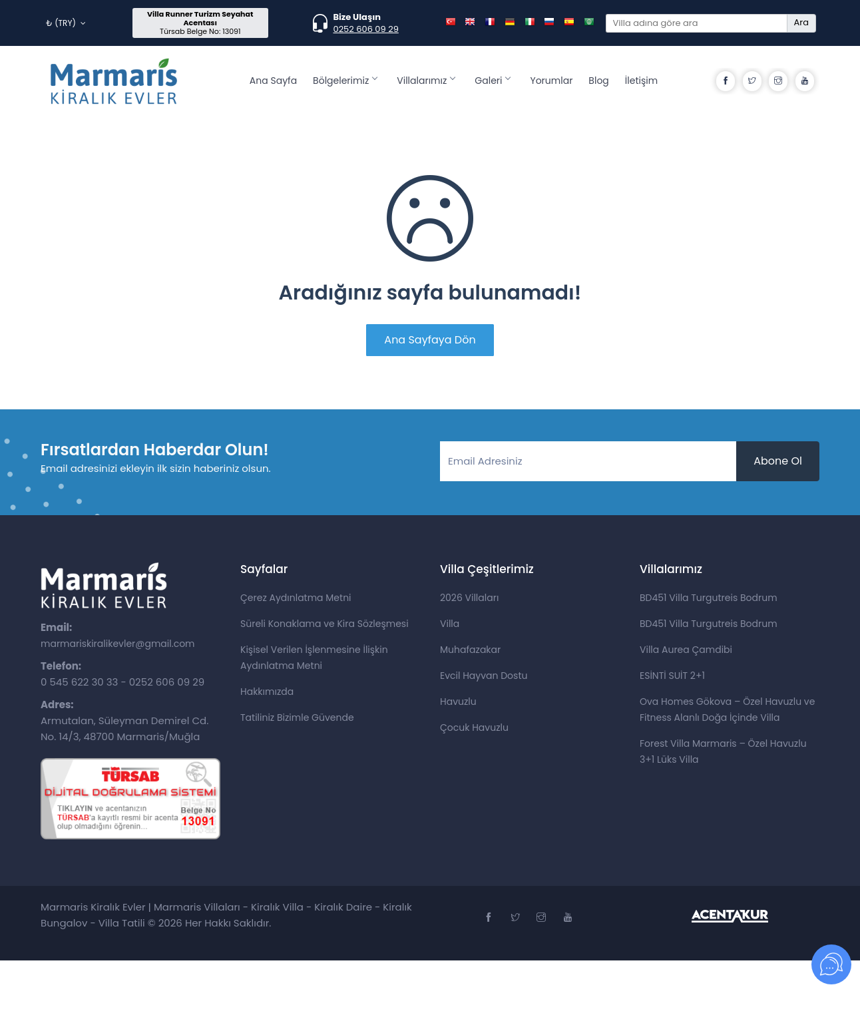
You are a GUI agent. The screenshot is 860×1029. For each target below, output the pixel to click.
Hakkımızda (267, 691)
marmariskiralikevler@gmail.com (118, 643)
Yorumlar (551, 80)
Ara (801, 22)
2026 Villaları (469, 597)
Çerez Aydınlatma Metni (295, 597)
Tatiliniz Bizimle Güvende (297, 717)
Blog (598, 80)
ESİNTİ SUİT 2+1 (672, 675)
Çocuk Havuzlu (474, 727)
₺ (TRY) (66, 23)
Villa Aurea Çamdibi (686, 649)
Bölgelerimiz (345, 80)
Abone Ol (777, 461)
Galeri (492, 80)
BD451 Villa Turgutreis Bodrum (708, 597)
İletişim (641, 80)
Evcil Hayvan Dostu (483, 675)
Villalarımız (426, 80)
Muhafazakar (470, 649)
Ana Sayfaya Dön (429, 339)
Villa (449, 623)
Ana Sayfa (273, 80)
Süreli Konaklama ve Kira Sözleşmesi (324, 623)
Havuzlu (458, 701)
